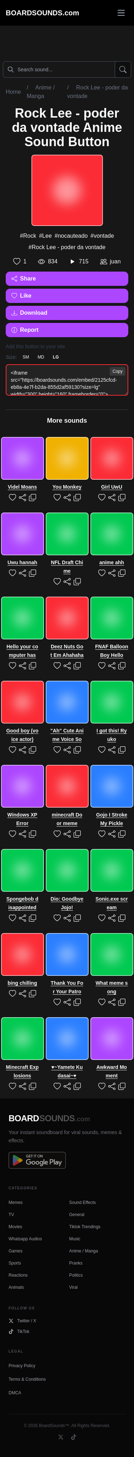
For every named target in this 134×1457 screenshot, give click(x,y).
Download (29, 313)
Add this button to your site (35, 346)
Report (25, 330)
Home (13, 92)
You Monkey (67, 487)
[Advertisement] (67, 42)
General (77, 1214)
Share (23, 279)
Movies (15, 1226)
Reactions (18, 1275)
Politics (76, 1275)
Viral (73, 1287)
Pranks (76, 1263)
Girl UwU (111, 487)
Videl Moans (22, 487)
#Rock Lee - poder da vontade (67, 247)
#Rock (28, 236)
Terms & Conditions (27, 1379)
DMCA (15, 1392)
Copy (118, 371)
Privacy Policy (22, 1365)
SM (26, 357)
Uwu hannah (22, 562)
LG (56, 357)
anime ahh (111, 562)
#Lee (45, 236)
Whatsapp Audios (25, 1238)
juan (115, 261)
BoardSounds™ (54, 1425)
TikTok (19, 1331)
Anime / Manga (83, 1251)
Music (74, 1238)
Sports (15, 1263)
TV (11, 1214)
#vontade (102, 236)
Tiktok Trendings (85, 1226)
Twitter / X (22, 1320)
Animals (16, 1287)
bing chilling (22, 983)
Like (21, 296)
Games (16, 1251)
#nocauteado (71, 236)
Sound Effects (82, 1202)
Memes (16, 1202)
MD (41, 357)
